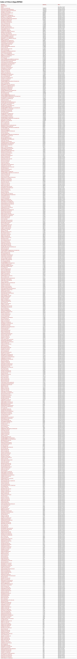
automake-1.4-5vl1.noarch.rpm (6, 259)
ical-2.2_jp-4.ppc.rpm (4, 281)
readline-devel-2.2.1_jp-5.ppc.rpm (7, 367)
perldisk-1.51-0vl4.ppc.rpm (5, 539)
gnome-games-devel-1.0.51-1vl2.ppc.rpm (8, 288)
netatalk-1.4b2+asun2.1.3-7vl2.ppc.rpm (8, 282)
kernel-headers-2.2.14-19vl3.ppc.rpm (7, 103)
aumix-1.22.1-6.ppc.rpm (5, 521)
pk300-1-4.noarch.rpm (5, 39)
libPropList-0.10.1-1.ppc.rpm (6, 440)
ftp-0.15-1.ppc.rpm (4, 495)
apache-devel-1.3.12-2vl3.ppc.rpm (7, 392)
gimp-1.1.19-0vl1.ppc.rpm (5, 23)
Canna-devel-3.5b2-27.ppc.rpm (6, 186)
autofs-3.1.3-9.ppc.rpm (5, 479)
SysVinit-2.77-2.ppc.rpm (5, 429)
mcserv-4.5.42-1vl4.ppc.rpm (6, 603)
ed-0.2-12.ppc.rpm (4, 470)
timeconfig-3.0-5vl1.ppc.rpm (6, 397)
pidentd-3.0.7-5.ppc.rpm (5, 508)
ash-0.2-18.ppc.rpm (4, 302)
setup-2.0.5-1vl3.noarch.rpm (6, 612)
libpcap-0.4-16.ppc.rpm (5, 455)
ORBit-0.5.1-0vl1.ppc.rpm (5, 236)
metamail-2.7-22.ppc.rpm (5, 362)
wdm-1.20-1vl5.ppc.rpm (5, 223)
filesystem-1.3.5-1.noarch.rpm (6, 627)
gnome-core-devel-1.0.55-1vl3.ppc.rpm (8, 503)
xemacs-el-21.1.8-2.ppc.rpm (6, 100)
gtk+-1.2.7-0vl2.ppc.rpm (5, 122)
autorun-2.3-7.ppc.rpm (5, 427)
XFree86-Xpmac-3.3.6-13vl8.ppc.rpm (7, 105)
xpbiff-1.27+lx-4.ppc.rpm (5, 567)
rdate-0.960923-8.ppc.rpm (5, 645)
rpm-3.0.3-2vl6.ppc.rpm (5, 93)
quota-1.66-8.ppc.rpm (5, 525)
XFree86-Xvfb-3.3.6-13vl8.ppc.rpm (7, 113)
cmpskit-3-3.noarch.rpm (5, 45)
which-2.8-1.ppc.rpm (4, 601)
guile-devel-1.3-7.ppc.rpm (5, 229)
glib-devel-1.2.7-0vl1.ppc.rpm (6, 231)
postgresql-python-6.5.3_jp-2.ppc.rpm (7, 474)
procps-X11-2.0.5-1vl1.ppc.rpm (6, 655)
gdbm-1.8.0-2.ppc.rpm (5, 597)
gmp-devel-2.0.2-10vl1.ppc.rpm (6, 384)
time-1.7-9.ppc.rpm (4, 598)
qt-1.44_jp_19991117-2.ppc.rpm (6, 115)
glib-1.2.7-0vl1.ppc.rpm (5, 276)
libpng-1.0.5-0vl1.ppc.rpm (5, 331)
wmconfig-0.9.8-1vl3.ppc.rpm (6, 544)
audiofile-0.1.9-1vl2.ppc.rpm (6, 374)
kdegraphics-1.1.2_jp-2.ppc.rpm (6, 91)
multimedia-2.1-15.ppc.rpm (6, 324)
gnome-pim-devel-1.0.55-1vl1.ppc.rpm (8, 568)
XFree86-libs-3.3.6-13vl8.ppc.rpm (7, 98)
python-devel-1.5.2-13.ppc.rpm (6, 89)
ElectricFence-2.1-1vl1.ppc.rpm (6, 565)
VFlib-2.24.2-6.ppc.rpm (5, 247)
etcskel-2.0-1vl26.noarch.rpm (6, 572)
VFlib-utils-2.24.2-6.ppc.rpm (6, 531)
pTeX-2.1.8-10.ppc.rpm (5, 49)
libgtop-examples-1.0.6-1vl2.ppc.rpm (7, 214)
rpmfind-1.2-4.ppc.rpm (5, 304)
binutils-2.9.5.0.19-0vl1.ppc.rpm (6, 48)
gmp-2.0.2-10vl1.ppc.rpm (5, 465)
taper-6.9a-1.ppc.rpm (4, 238)
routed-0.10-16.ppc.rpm (5, 559)
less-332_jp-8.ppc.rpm (5, 398)
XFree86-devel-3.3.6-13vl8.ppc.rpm (7, 40)
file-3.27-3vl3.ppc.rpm (5, 441)
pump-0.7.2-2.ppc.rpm (5, 496)
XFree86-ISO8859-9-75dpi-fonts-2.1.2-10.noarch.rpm (10, 107)
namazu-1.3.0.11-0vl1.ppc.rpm (6, 224)
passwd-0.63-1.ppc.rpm (5, 594)
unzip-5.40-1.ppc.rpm (5, 369)
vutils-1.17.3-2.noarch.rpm (5, 611)
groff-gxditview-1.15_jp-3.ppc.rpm (7, 528)
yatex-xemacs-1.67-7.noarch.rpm (7, 215)
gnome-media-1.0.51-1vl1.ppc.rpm (7, 339)
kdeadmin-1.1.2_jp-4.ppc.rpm (6, 178)
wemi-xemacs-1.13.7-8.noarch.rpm (7, 201)
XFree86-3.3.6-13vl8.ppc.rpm (6, 20)
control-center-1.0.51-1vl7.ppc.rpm (7, 148)
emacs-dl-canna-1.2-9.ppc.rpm (6, 471)
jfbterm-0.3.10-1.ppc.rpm (5, 500)
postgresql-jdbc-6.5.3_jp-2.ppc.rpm (7, 341)
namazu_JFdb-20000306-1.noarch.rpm (8, 46)
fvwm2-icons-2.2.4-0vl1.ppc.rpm (6, 459)
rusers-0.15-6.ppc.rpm (5, 554)
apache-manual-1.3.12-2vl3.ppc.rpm (7, 202)
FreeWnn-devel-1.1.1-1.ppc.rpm (6, 275)
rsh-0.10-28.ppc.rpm (4, 486)
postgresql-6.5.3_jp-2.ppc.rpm (6, 52)
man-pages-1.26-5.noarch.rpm (6, 33)
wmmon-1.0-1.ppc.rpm (5, 591)
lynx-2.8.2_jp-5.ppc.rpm (5, 133)
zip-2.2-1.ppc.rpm (4, 407)
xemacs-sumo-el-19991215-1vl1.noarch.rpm (9, 18)
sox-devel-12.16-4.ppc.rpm (6, 396)
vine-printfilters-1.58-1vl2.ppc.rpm (7, 447)
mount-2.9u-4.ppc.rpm (5, 462)
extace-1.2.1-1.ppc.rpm (5, 390)
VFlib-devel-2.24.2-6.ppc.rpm (6, 649)
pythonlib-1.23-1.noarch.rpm (6, 436)
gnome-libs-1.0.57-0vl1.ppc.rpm (6, 111)
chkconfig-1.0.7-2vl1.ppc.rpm (6, 517)
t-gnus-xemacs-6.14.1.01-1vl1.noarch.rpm (8, 62)
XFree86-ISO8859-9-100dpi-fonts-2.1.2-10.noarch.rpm (10, 96)
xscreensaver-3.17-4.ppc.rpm (6, 68)
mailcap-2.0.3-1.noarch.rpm (6, 609)
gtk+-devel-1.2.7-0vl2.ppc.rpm (6, 104)
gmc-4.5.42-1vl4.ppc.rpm (5, 76)
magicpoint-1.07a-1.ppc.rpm (6, 165)
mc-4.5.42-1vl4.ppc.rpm (5, 198)
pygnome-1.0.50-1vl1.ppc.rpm (6, 169)
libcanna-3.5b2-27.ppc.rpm (6, 222)
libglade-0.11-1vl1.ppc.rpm (5, 400)
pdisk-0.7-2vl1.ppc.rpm (5, 493)
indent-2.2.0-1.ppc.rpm (5, 469)
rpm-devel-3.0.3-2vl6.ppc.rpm (6, 264)
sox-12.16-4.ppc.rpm (4, 415)
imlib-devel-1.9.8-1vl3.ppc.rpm (6, 106)
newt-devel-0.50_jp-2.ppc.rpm (6, 466)
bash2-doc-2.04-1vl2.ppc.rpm (6, 151)
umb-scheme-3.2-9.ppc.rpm (6, 239)
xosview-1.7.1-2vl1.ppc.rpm (6, 491)
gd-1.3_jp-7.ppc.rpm (4, 448)
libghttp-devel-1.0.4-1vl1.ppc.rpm (7, 580)
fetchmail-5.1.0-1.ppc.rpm (5, 283)
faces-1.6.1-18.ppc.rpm (5, 451)
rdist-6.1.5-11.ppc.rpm (5, 450)
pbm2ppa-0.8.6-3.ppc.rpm (5, 543)
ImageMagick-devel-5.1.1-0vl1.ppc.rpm (8, 142)
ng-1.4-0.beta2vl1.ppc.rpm (5, 261)
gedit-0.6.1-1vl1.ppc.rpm (5, 290)
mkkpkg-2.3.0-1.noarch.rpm (6, 625)
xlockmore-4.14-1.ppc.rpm (5, 242)
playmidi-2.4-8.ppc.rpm (5, 492)
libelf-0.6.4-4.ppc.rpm (4, 553)
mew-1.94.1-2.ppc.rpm (5, 181)
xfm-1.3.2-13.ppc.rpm (5, 308)
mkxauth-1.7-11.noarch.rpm (6, 635)
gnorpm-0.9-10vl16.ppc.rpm (6, 310)
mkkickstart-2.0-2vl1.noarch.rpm (6, 633)
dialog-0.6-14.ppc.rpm (5, 509)
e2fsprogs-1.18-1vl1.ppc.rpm (6, 237)
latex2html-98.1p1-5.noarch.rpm (6, 144)
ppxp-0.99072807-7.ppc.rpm (6, 225)
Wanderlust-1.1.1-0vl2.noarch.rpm (7, 126)
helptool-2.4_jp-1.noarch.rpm (6, 624)
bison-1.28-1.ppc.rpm (5, 377)
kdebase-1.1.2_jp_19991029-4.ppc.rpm (8, 16)
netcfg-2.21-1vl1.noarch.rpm (6, 420)
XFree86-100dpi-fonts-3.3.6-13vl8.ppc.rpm (8, 90)
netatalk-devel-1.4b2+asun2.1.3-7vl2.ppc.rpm (9, 428)
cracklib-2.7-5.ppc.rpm (5, 516)
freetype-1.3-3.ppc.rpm (5, 192)
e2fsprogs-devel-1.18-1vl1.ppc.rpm (7, 405)
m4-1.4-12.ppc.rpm (4, 426)
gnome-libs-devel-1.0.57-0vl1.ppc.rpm (7, 63)
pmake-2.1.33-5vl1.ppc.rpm (6, 228)
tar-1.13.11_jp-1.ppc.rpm (5, 260)
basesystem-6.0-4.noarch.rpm (6, 656)
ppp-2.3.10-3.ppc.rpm (5, 318)
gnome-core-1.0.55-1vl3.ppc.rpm (7, 67)
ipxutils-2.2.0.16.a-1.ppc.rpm (6, 532)
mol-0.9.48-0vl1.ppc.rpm (5, 195)
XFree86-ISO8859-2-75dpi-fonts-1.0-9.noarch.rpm (10, 134)
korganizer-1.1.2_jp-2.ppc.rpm (6, 179)
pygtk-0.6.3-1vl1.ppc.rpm (5, 163)
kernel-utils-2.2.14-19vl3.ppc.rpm (7, 406)
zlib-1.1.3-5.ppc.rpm (4, 536)
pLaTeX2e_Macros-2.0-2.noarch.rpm (7, 27)
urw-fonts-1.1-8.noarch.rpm (6, 78)
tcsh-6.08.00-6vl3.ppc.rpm (5, 253)
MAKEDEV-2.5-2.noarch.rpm (6, 602)
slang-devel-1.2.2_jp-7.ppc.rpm (6, 305)
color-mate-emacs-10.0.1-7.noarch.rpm (8, 480)
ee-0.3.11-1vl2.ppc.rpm (5, 316)
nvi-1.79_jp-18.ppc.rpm (5, 128)
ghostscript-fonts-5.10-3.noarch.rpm (7, 143)
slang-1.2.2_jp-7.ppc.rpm (5, 235)
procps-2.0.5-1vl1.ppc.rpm (5, 330)
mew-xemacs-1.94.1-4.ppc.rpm (6, 158)
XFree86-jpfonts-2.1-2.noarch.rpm (7, 15)
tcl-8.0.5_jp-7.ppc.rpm (5, 162)
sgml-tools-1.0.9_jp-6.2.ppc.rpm (6, 152)
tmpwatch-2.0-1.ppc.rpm (5, 626)
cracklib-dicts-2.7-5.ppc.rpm (6, 399)
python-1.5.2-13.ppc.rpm (5, 70)
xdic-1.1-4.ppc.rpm (4, 435)
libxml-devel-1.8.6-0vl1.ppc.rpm (6, 266)
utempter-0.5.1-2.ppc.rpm (5, 631)
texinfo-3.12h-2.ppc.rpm (5, 208)
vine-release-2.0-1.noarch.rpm (6, 654)
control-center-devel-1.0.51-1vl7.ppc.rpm (8, 575)
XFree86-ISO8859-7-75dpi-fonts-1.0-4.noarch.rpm (10, 172)
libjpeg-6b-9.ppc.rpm (4, 385)
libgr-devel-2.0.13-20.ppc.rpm (6, 352)
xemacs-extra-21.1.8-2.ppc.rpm (6, 413)
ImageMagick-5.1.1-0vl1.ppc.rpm (7, 114)
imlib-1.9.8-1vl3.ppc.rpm (5, 170)
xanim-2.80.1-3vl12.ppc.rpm (6, 244)
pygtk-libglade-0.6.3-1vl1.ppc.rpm (7, 473)
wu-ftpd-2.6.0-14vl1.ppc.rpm (6, 301)
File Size (44, 4)
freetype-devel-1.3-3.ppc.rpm (6, 245)
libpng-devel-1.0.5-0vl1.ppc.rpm (6, 364)
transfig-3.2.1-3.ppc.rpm (5, 349)
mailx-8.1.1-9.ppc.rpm (5, 487)
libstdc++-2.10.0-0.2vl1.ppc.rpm (6, 147)
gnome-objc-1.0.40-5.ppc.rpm (6, 279)
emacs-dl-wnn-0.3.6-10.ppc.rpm (6, 333)
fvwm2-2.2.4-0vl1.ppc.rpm (5, 156)
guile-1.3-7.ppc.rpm (4, 230)
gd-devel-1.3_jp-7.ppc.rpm (5, 647)
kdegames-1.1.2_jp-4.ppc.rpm (6, 55)
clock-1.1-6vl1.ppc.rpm (5, 634)
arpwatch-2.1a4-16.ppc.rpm (6, 452)
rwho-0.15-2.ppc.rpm (4, 596)
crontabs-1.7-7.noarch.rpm (5, 652)
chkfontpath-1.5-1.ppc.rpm (5, 604)
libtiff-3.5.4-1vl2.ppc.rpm (5, 312)
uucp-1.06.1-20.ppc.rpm (5, 136)
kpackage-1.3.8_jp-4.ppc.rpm (6, 286)
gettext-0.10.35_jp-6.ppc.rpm (6, 213)
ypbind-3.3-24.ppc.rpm (5, 573)
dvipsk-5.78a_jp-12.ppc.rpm (6, 243)
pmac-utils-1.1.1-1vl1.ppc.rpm (6, 584)
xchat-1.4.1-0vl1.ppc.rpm (5, 83)
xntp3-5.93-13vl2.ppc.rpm (5, 216)
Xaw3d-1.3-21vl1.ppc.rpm (5, 332)
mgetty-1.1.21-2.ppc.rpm (5, 273)
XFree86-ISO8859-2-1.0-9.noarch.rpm (8, 437)
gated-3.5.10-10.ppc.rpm (5, 159)
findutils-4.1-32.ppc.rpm (5, 434)
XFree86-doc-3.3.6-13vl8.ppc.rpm (7, 12)
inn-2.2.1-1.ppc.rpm (4, 47)
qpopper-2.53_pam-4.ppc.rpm (6, 442)
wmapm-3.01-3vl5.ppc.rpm (5, 551)
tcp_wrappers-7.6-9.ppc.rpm (6, 408)
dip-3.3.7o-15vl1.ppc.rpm (5, 484)
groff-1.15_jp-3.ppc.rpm (5, 82)
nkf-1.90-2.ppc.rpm (4, 514)
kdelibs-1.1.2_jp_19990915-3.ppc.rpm (7, 54)
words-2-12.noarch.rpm (5, 342)
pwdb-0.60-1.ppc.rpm (5, 345)
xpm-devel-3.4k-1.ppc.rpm (5, 325)
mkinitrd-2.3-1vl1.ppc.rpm (5, 630)
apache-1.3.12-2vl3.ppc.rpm (6, 199)
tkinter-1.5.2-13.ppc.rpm (5, 320)
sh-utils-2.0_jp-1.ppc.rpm (5, 184)
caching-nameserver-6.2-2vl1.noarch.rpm (8, 648)
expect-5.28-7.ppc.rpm (5, 140)
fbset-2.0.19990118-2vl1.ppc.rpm (7, 583)
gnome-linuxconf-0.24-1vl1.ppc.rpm (7, 383)
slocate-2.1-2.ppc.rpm (5, 552)
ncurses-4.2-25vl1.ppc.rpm (5, 154)
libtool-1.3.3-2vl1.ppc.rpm (5, 252)
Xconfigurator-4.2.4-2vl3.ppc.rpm (7, 317)
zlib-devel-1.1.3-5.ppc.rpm (5, 456)
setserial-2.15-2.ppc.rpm (5, 582)
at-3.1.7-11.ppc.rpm (4, 524)
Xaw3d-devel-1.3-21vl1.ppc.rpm (6, 289)
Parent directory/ (4, 5)
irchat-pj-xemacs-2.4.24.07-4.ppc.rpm (7, 356)
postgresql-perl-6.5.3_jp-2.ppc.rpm (7, 478)
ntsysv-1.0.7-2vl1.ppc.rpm (5, 587)
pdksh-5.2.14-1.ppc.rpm (5, 309)
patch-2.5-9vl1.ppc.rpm (5, 481)
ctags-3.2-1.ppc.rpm (4, 458)
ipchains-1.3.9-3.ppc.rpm (5, 319)
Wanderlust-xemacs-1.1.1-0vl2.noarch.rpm (8, 125)
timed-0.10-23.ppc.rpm (5, 530)
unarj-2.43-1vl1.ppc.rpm (5, 595)
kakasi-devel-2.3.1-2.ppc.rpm (6, 540)
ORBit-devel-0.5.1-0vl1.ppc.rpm (6, 200)
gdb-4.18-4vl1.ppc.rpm (5, 92)
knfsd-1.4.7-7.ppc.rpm (5, 338)
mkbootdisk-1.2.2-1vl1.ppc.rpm (6, 646)
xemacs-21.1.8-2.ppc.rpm (5, 24)
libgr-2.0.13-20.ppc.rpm (5, 379)
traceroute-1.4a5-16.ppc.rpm (6, 590)
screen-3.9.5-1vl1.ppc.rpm (5, 271)
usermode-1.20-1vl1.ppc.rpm (6, 494)
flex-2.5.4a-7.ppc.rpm (5, 375)
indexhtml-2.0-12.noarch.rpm (6, 32)
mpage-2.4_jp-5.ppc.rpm (5, 499)
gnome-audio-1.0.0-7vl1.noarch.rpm (7, 164)
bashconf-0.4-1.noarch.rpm (6, 574)
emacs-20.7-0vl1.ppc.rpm (5, 8)
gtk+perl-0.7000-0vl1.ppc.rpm (6, 137)
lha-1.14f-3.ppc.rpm (4, 507)
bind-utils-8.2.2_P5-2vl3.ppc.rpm (7, 155)
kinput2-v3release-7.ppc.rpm (6, 295)
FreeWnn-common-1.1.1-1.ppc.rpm (7, 618)
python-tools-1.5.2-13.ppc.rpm (6, 391)
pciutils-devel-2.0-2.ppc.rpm (6, 588)
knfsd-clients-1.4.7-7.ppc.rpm (6, 564)
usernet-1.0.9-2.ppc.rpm (5, 605)
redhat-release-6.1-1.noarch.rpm (7, 657)
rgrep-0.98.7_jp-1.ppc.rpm (5, 617)
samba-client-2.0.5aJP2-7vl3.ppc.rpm (7, 150)
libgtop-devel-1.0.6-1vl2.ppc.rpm (6, 418)
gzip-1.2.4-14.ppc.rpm (5, 444)
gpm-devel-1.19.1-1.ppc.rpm (6, 488)
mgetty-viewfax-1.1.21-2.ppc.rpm (7, 472)
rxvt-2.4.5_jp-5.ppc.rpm (5, 335)
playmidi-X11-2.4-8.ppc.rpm (6, 547)
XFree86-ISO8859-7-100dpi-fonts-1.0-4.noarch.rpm (10, 250)
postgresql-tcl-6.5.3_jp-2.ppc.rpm (7, 207)
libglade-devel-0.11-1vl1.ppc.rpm (7, 403)
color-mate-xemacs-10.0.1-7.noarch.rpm (8, 485)
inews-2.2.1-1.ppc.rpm (5, 515)
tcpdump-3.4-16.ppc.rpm (5, 361)
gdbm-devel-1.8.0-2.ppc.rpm (6, 523)
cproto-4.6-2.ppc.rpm (4, 501)
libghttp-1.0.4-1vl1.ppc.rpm (5, 518)
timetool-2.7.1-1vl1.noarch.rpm (6, 620)
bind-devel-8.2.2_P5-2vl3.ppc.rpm (7, 187)
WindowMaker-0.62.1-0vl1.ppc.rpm (7, 74)
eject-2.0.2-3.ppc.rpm (5, 561)
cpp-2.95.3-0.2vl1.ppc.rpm (5, 414)
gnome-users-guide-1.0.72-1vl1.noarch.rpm (8, 34)
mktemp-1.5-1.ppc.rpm (5, 640)
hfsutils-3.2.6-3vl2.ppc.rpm (5, 296)
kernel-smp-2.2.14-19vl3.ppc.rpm (7, 77)
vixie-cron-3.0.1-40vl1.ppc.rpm (6, 529)
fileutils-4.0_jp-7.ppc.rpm (5, 185)
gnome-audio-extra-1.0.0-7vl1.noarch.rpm (8, 60)
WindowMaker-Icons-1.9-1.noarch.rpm (8, 84)
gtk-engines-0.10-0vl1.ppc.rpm (6, 19)
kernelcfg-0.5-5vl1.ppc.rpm (5, 566)
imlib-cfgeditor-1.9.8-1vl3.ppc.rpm (7, 254)
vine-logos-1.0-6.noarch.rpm (6, 371)
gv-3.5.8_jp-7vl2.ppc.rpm (5, 315)
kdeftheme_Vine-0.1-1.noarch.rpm (7, 171)
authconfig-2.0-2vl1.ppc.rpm (6, 522)
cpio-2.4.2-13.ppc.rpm (5, 506)
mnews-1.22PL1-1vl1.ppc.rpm (6, 257)
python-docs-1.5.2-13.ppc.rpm (6, 141)
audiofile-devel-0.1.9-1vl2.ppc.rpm (7, 359)
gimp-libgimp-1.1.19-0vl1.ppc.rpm (7, 323)
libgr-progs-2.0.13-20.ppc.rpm (6, 180)
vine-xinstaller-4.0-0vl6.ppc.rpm (6, 421)
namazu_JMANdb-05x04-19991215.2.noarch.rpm (10, 59)
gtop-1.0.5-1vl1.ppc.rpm (5, 346)
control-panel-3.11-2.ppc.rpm (6, 546)
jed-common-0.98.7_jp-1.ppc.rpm (7, 193)
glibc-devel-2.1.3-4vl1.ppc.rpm (6, 17)
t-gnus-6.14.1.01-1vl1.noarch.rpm (7, 61)
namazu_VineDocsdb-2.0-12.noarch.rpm (8, 194)
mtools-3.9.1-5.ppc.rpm (5, 294)
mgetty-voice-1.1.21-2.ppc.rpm (6, 280)
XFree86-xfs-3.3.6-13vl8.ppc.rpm (7, 355)
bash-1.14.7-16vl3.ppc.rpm (6, 269)
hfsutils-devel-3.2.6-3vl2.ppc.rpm (7, 363)
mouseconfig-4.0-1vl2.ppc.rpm (6, 443)
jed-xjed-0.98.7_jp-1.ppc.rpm (6, 291)
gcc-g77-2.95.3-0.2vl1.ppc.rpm (6, 75)
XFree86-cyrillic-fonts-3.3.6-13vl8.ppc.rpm (8, 246)
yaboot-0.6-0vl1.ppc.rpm (5, 513)
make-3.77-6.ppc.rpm (5, 298)
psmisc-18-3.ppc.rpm (4, 558)
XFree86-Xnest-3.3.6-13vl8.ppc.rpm (7, 209)
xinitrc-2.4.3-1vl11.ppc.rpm (5, 623)
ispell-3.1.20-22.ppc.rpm (5, 56)
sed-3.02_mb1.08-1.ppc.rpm (6, 464)
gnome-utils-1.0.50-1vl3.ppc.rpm (6, 220)
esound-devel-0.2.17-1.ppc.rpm (6, 560)
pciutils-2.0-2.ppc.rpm (5, 477)
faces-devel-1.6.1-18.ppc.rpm (6, 616)
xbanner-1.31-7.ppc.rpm (5, 353)
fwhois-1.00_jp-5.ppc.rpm (5, 639)
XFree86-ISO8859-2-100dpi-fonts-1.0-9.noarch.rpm (10, 118)
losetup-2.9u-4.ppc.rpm (5, 632)
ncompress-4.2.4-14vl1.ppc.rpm (6, 581)
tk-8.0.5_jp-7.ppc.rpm (5, 99)
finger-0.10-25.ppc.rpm (5, 586)
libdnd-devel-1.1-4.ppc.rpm (6, 272)
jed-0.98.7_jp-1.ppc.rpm (5, 297)
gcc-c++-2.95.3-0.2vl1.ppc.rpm (6, 53)
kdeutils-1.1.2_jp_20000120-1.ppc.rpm (8, 85)
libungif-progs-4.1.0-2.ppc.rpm (6, 412)
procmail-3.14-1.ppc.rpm (5, 348)
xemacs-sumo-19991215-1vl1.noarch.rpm (8, 10)
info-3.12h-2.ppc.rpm (4, 368)
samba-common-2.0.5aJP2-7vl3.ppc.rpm (8, 177)
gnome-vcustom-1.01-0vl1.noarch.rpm (8, 653)
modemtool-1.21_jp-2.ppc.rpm (6, 642)
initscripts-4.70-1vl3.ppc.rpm (6, 370)
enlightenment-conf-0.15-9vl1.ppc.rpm (7, 326)
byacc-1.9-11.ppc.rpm (5, 537)
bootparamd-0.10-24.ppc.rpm (6, 613)
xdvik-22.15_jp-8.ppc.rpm (5, 173)
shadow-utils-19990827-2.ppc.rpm (7, 265)
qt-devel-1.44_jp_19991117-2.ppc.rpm (8, 31)
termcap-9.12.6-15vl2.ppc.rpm (6, 340)
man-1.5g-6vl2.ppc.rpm (5, 419)
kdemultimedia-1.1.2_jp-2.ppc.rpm (7, 108)
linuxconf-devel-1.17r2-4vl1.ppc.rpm (7, 97)
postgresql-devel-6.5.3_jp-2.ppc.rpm (7, 203)
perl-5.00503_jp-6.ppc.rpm (5, 25)
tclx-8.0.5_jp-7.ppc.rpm (5, 176)
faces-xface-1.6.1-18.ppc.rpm (6, 610)
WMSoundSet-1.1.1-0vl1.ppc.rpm (7, 135)
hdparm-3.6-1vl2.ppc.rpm (5, 569)
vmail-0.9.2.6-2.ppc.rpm (5, 433)
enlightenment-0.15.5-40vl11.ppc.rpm (7, 41)
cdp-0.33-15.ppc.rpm (4, 557)
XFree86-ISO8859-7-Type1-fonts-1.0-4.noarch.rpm (10, 127)
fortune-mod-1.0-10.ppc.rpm (6, 119)
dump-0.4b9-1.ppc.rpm (5, 430)
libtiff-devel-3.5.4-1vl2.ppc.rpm (6, 210)
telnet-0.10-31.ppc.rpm (5, 449)
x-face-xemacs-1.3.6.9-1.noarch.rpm (7, 382)
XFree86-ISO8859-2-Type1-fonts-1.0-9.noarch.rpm (10, 81)
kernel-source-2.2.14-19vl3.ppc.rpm (7, 9)
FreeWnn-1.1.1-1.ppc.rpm (5, 71)
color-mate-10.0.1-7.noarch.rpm (6, 538)
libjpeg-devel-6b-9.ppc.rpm (5, 404)
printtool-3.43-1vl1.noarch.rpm (6, 457)
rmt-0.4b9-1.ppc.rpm (4, 619)
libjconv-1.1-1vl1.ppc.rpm (5, 579)
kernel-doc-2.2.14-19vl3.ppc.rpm (7, 88)
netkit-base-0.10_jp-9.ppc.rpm (6, 510)
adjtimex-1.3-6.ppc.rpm (5, 608)
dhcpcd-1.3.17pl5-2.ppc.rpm (6, 334)
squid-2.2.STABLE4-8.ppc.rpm (6, 149)
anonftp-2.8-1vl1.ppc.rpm (5, 157)
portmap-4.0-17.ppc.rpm (5, 545)
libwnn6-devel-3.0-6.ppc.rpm (6, 347)
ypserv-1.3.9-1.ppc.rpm (5, 378)
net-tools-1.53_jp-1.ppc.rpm (6, 268)
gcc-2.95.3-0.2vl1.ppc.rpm (5, 69)
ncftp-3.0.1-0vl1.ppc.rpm (5, 217)
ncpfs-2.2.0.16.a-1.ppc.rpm (6, 206)
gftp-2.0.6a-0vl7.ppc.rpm (5, 232)
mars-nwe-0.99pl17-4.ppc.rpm (6, 258)
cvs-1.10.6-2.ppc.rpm (4, 112)
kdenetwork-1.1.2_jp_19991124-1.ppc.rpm (8, 38)
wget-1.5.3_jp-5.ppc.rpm (5, 327)
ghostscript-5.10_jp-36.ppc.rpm (6, 64)
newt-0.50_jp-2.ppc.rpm (5, 425)
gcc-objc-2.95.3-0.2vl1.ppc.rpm (6, 110)
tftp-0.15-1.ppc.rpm (4, 576)
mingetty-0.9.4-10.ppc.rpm (5, 589)
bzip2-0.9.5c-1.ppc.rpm (5, 389)
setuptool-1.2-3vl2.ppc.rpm (5, 641)
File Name (3, 4)
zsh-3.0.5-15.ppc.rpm (5, 191)
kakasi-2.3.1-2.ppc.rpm (5, 121)
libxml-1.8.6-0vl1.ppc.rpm (5, 274)
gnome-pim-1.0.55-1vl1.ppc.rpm (6, 221)
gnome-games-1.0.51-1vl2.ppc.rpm (7, 37)
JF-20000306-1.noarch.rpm (6, 30)
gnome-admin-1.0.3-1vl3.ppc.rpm (7, 354)
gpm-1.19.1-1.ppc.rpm (5, 360)
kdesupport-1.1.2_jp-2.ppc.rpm (6, 120)
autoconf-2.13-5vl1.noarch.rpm (6, 287)
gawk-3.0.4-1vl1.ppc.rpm (5, 129)
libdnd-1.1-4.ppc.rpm (4, 386)
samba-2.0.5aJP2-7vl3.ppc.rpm (6, 44)
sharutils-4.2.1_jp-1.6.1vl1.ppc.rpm (7, 411)
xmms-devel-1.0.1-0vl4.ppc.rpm (6, 535)
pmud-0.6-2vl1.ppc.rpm (5, 502)
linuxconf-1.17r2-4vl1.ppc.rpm (6, 26)
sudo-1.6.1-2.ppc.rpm (5, 376)
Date (59, 4)
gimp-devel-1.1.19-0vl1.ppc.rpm (6, 311)
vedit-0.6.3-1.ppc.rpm (5, 550)
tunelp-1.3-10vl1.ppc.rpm (5, 638)
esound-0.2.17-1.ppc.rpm (5, 422)
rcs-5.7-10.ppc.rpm (4, 267)
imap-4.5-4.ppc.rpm (4, 132)
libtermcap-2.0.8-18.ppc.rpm (6, 463)
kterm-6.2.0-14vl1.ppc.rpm (5, 393)
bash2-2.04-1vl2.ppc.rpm (5, 188)
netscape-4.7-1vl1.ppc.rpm (5, 11)
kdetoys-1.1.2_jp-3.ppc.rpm (6, 303)
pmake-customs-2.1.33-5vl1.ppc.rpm (7, 251)
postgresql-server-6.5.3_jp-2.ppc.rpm (7, 166)
